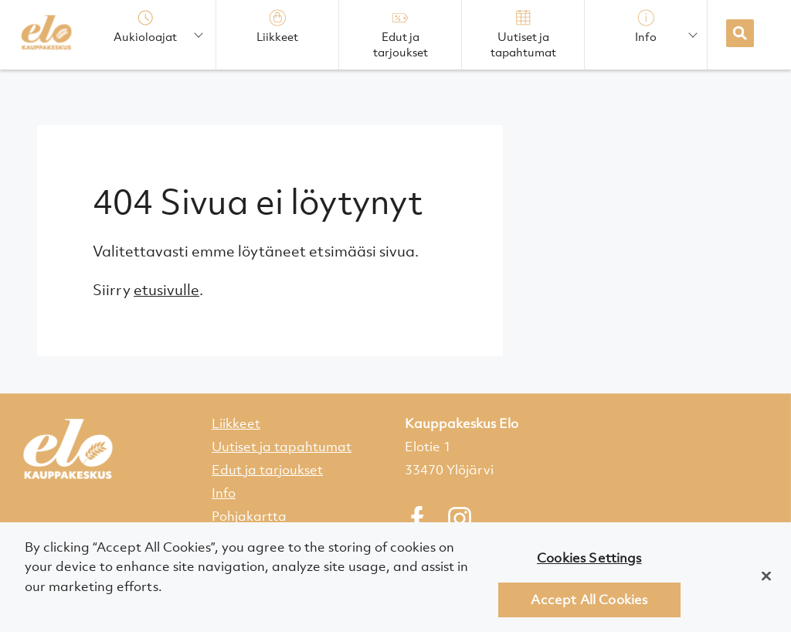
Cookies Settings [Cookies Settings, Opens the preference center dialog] (589, 561)
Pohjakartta (249, 516)
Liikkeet (236, 423)
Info (224, 492)
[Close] (766, 579)
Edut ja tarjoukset (267, 469)
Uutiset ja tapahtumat (281, 446)
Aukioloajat (145, 26)
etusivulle (166, 289)
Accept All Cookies (589, 603)
